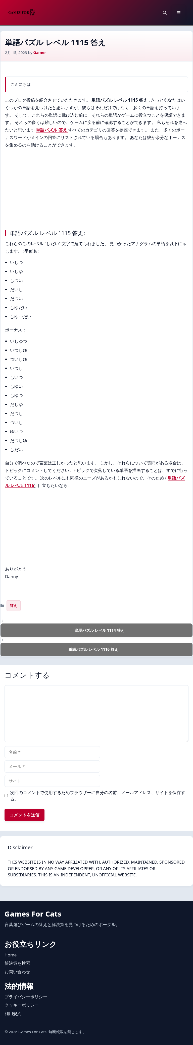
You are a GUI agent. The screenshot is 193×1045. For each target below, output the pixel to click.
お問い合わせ (17, 971)
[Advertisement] (96, 188)
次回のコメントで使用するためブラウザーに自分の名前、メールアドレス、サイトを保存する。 (97, 796)
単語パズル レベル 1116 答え (93, 649)
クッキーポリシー (22, 1005)
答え (13, 605)
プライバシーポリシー (26, 997)
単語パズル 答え (52, 130)
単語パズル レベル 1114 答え (99, 630)
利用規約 (13, 1013)
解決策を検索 (17, 963)
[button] (165, 12)
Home (11, 955)
